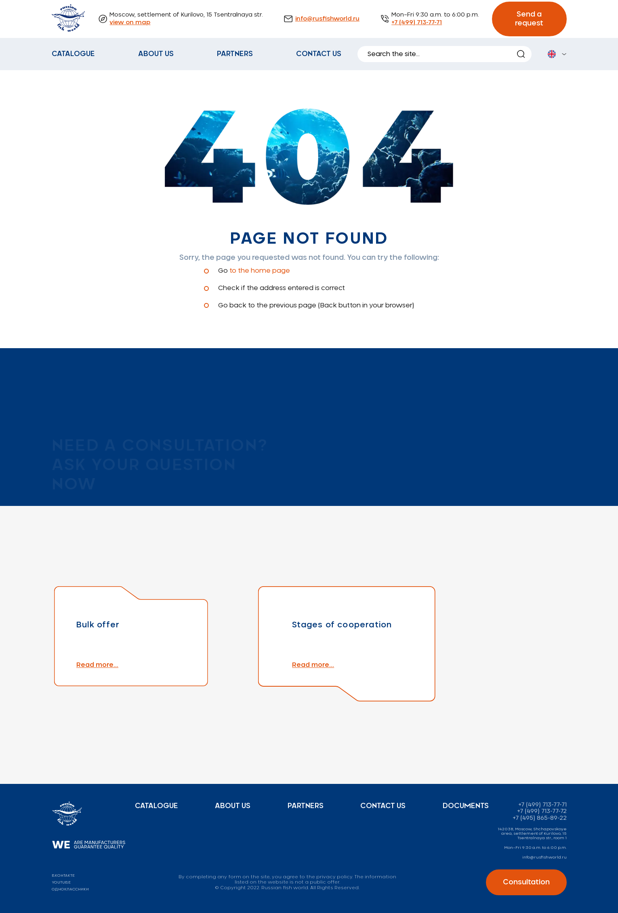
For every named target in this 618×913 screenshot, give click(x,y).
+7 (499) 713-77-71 (416, 22)
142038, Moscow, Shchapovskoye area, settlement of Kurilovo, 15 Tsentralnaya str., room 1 (532, 833)
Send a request (529, 19)
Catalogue (73, 54)
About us (156, 54)
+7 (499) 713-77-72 (542, 811)
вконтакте (63, 875)
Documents (466, 806)
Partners (235, 54)
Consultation (526, 882)
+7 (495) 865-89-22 (540, 818)
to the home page (259, 270)
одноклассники (70, 889)
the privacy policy (329, 877)
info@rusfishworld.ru (327, 19)
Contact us (318, 54)
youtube (61, 882)
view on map (129, 22)
